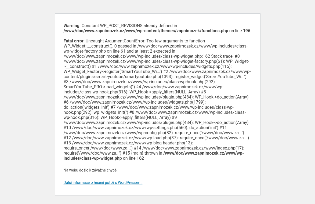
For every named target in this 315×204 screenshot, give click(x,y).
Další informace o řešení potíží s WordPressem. (103, 182)
